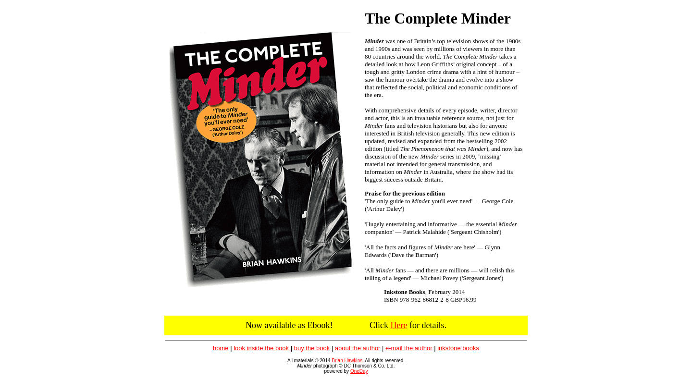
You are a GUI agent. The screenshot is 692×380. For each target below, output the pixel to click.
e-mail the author (408, 348)
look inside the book (261, 348)
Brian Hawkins (347, 360)
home (221, 348)
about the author (358, 348)
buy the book (312, 348)
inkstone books (458, 348)
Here (398, 325)
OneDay (359, 371)
